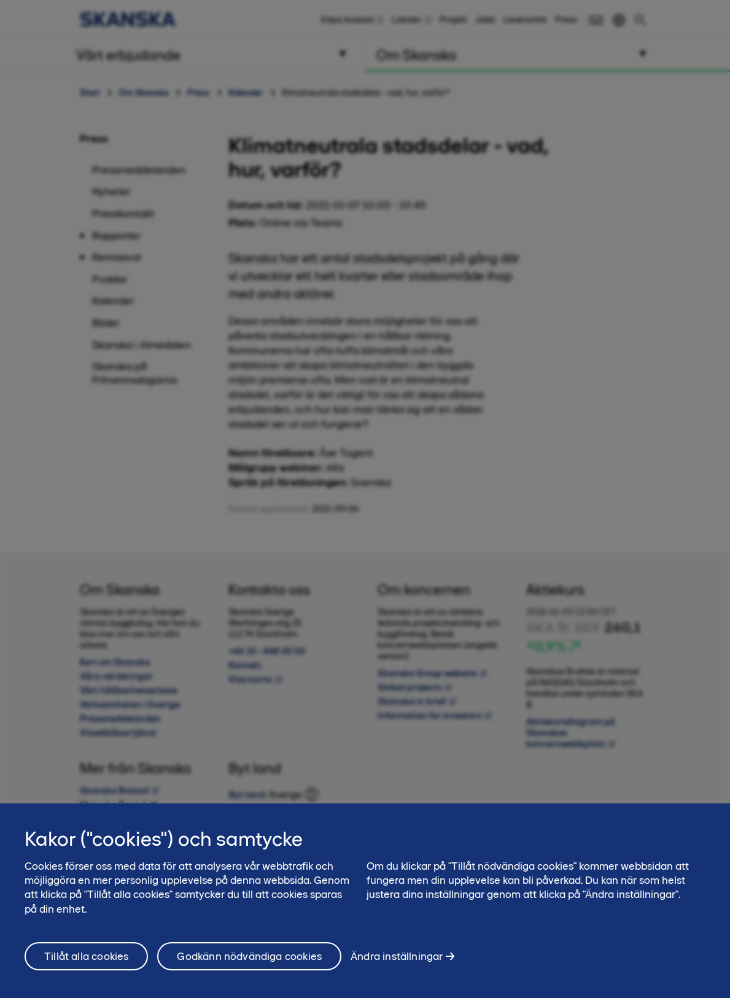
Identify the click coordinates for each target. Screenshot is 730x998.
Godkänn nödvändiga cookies (249, 966)
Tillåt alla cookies (86, 966)
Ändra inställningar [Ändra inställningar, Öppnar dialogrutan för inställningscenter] (397, 966)
